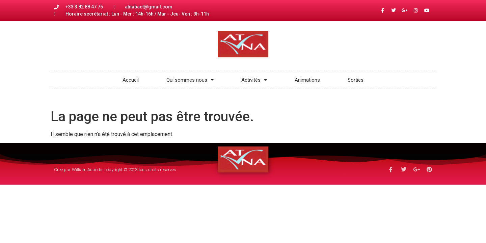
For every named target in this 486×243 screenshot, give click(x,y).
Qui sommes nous (190, 80)
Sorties (355, 80)
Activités (254, 80)
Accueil (131, 80)
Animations (307, 80)
